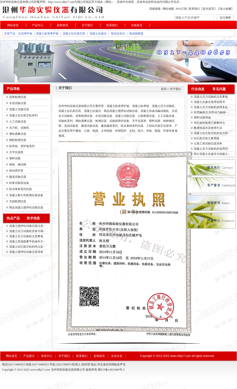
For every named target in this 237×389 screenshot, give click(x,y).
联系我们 (194, 8)
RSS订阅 (181, 8)
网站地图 (168, 8)
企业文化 (116, 356)
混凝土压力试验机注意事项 (26, 236)
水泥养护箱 (25, 33)
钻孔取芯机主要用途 (206, 138)
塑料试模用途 (202, 117)
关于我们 (87, 25)
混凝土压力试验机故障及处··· (212, 107)
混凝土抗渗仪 (98, 33)
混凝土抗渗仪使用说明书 (209, 102)
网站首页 (13, 25)
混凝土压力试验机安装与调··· (27, 231)
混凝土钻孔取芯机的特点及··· (27, 246)
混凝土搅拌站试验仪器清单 (26, 252)
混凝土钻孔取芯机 (74, 33)
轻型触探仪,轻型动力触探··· (211, 112)
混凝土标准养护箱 (47, 33)
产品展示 (29, 356)
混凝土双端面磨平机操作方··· (27, 241)
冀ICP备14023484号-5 (111, 369)
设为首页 (208, 8)
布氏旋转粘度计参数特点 (209, 122)
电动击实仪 (118, 33)
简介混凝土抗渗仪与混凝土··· (212, 154)
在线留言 (136, 25)
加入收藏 (225, 8)
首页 (163, 89)
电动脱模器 (136, 33)
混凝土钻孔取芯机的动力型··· (212, 133)
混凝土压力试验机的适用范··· (212, 148)
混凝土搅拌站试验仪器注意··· (27, 226)
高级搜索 (155, 8)
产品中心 (37, 25)
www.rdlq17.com (180, 356)
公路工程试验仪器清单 (208, 143)
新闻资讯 (62, 25)
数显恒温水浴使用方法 (208, 128)
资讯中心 (46, 356)
